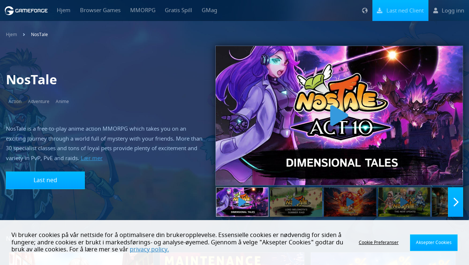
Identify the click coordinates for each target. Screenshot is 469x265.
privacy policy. (149, 249)
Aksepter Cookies (434, 242)
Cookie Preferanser (379, 242)
